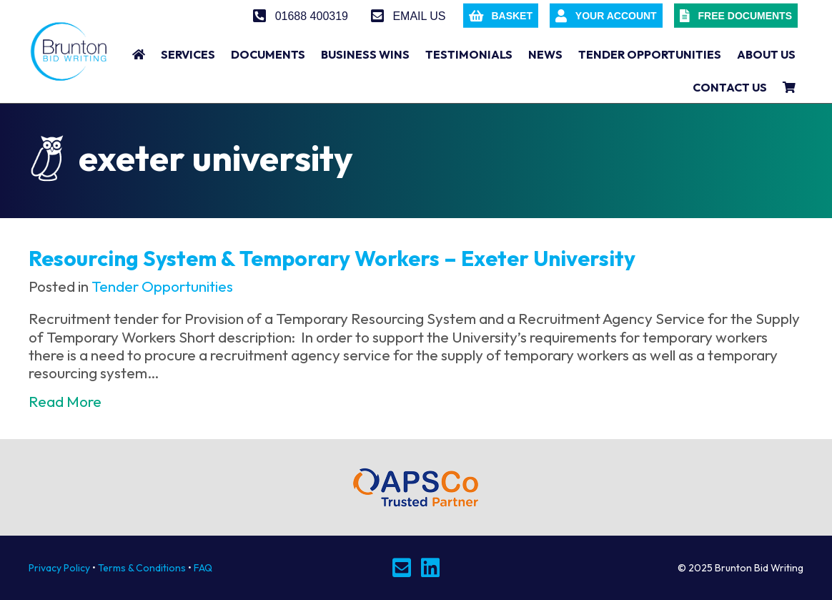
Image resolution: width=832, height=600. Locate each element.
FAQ (203, 567)
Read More (65, 401)
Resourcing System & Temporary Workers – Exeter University (332, 258)
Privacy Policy (59, 567)
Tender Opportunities (162, 286)
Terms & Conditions (142, 567)
